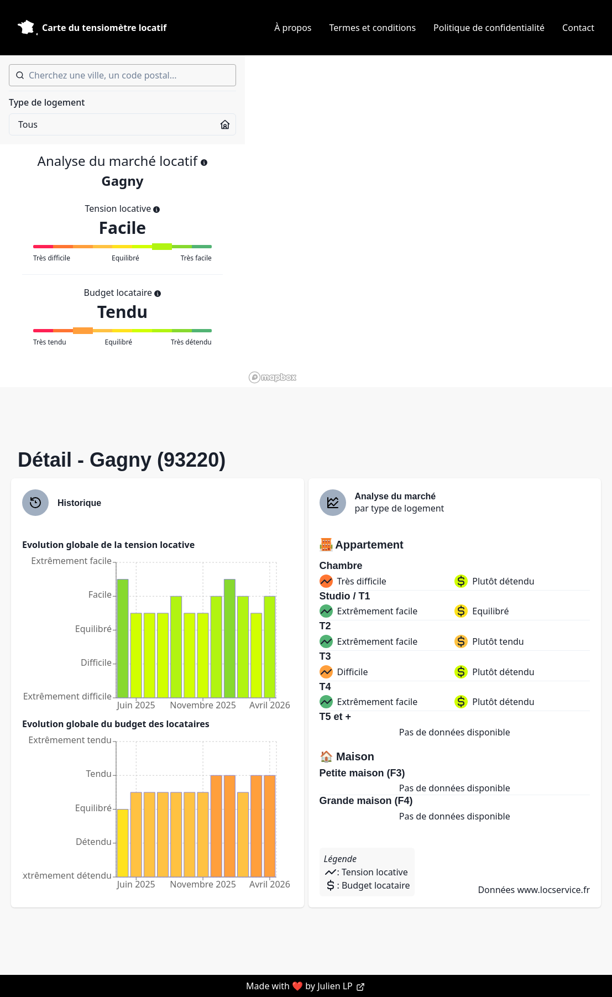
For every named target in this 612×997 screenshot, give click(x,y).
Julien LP (341, 986)
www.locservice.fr (553, 890)
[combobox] (122, 75)
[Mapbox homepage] (272, 377)
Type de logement (47, 102)
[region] (428, 221)
